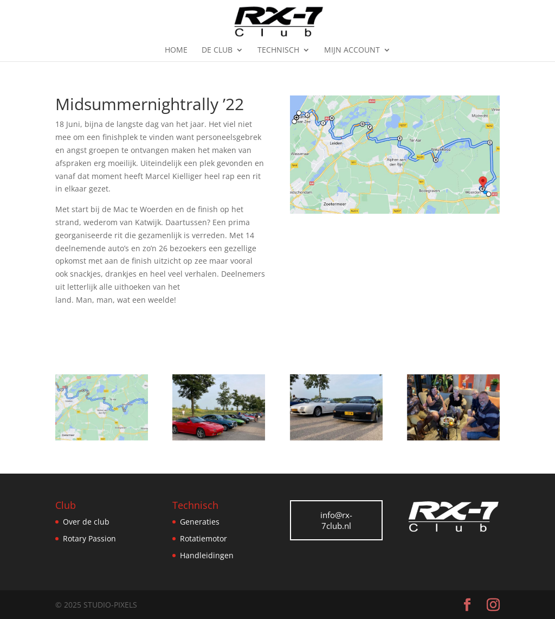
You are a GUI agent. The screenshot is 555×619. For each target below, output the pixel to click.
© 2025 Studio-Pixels (96, 604)
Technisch (278, 50)
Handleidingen (207, 555)
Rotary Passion (89, 538)
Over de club (86, 521)
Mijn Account (352, 50)
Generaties (200, 521)
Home (176, 50)
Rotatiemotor (203, 538)
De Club (217, 50)
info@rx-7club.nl (336, 520)
